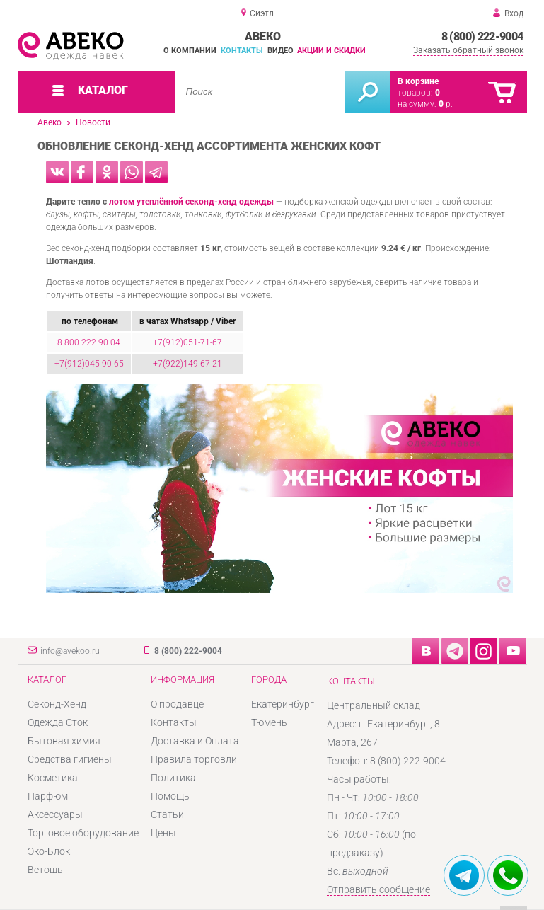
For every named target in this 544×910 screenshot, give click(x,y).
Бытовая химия (64, 741)
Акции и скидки (331, 50)
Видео (280, 50)
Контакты (242, 50)
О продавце (177, 704)
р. (446, 104)
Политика (173, 777)
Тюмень (269, 722)
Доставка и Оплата (195, 741)
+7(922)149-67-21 (187, 364)
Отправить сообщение (378, 889)
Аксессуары (55, 814)
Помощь (170, 796)
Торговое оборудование (83, 833)
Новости (93, 122)
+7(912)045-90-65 (89, 364)
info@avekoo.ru (70, 651)
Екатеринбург (282, 704)
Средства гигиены (70, 759)
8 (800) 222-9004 (482, 36)
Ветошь (45, 869)
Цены (163, 833)
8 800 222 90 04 (88, 342)
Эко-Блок (49, 851)
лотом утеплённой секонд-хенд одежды (191, 202)
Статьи (167, 814)
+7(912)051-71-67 (187, 342)
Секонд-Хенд (57, 704)
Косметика (53, 777)
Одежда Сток (58, 722)
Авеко (49, 122)
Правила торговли (194, 759)
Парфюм (48, 796)
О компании (189, 50)
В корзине (418, 81)
